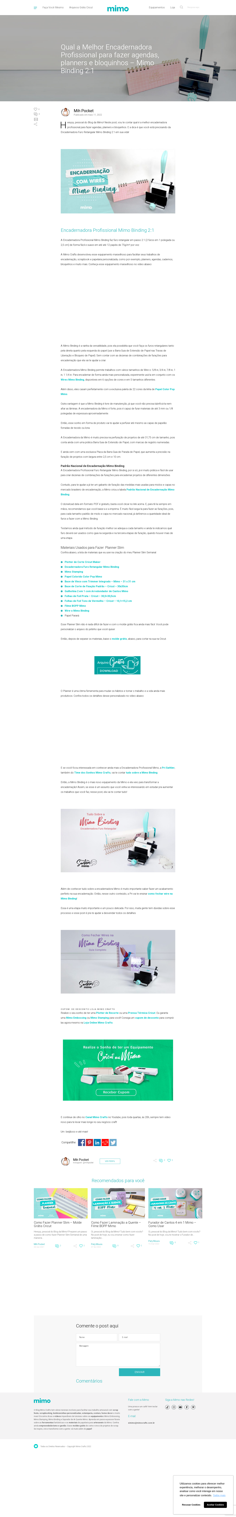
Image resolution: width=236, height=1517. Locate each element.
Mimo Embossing (76, 1018)
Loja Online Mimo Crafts (98, 1023)
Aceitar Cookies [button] (215, 1504)
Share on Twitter (113, 1142)
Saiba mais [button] (219, 1495)
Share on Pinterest (89, 1142)
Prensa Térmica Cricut (141, 1013)
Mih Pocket (84, 111)
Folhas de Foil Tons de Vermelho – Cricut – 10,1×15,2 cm (98, 601)
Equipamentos (157, 7)
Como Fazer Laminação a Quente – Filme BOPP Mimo (116, 1224)
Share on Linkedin (97, 1142)
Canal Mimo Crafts (96, 1117)
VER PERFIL (110, 1161)
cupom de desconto (147, 1018)
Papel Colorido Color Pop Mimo (83, 577)
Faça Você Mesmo (53, 7)
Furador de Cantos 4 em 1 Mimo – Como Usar (172, 1224)
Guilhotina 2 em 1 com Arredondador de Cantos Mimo (96, 591)
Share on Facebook (81, 1142)
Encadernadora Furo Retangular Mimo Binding (92, 567)
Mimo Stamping (74, 572)
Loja (172, 7)
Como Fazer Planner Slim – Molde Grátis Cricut (58, 1224)
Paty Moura (96, 1244)
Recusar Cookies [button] (191, 1504)
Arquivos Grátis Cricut (81, 7)
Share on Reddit (105, 1142)
